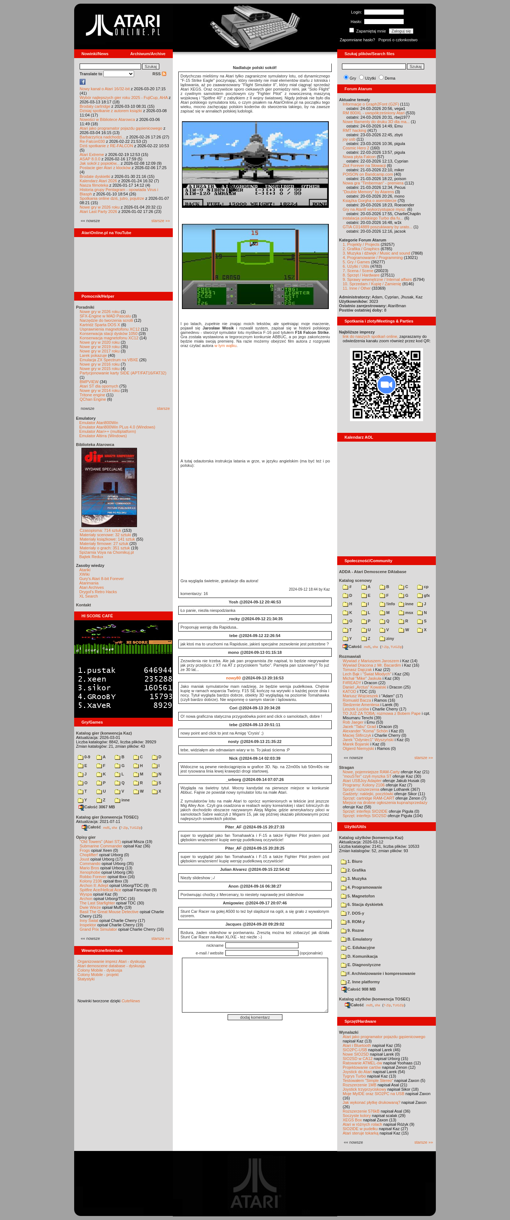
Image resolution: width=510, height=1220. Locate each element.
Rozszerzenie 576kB (361, 1111)
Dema (390, 78)
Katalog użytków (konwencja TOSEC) (374, 999)
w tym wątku (225, 345)
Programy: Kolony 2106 (364, 785)
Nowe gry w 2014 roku (99, 390)
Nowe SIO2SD (356, 1054)
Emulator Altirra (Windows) (103, 436)
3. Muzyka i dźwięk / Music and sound (376, 253)
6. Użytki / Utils (356, 266)
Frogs (85, 850)
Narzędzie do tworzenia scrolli (106, 320)
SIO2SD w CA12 (358, 1058)
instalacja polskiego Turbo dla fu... (373, 218)
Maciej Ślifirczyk (357, 735)
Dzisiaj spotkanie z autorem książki (111, 110)
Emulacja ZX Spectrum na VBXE (109, 360)
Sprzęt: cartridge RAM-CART (368, 798)
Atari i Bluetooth (357, 1045)
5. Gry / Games (356, 262)
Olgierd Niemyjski (358, 748)
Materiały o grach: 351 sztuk (105, 548)
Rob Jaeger (353, 722)
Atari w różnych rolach (362, 1124)
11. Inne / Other (356, 288)
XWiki (84, 574)
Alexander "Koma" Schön (365, 731)
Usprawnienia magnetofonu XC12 (110, 329)
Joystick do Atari (357, 1072)
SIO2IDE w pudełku (360, 1128)
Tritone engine (92, 395)
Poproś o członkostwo (398, 40)
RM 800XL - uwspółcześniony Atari (374, 113)
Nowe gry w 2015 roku (99, 368)
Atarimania (89, 583)
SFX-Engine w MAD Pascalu (105, 316)
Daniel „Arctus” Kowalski (364, 687)
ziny (387, 638)
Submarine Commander (101, 846)
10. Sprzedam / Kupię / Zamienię (372, 284)
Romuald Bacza (357, 700)
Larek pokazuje (93, 355)
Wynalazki (348, 1032)
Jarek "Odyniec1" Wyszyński (368, 739)
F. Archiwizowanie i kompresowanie (378, 973)
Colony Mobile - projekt (98, 974)
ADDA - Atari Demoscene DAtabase (372, 571)
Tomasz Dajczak (357, 669)
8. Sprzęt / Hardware (361, 275)
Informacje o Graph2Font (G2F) (371, 104)
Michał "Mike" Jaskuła (362, 678)
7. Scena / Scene (358, 270)
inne (122, 800)
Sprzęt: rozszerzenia (361, 789)
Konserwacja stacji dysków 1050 (108, 333)
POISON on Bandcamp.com (368, 174)
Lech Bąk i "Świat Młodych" (367, 674)
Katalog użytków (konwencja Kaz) (371, 837)
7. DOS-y (352, 913)
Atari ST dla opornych (99, 386)
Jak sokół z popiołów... (99, 163)
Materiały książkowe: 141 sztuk (107, 539)
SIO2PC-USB (355, 1050)
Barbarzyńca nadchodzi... (102, 137)
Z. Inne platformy (360, 982)
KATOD (349, 691)
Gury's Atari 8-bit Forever (101, 578)
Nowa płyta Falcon (359, 157)
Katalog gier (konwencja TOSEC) (107, 817)
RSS (159, 74)
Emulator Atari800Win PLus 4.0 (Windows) (117, 427)
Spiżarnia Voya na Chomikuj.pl (106, 552)
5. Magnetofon (358, 896)
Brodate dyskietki (95, 176)
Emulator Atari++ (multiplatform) (107, 431)
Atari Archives (91, 587)
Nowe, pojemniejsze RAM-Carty (371, 772)
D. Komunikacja (359, 956)
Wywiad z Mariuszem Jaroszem (371, 661)
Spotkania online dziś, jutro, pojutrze (112, 198)
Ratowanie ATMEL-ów (362, 1063)
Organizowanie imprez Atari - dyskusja (111, 961)
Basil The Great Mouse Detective (109, 912)
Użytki (370, 78)
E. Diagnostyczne (361, 964)
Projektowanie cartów (362, 1067)
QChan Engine (93, 399)
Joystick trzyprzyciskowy (364, 1089)
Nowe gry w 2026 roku (99, 207)
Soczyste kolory (357, 1115)
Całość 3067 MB (97, 807)
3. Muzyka (353, 878)
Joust (84, 859)
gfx (423, 595)
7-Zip (124, 827)
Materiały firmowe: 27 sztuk (104, 543)
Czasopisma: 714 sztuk (100, 530)
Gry (353, 78)
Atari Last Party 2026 (98, 211)
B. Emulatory (356, 939)
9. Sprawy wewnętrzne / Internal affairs (377, 279)
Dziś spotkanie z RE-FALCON (106, 146)
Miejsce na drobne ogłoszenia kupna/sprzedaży (385, 802)
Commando (90, 863)
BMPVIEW (89, 382)
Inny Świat (89, 920)
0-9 (84, 757)
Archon (86, 898)
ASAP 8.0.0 (90, 159)
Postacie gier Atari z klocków (105, 167)
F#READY (352, 682)
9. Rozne (352, 930)
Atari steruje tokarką (360, 1133)
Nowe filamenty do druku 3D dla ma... (376, 121)
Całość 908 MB (359, 989)
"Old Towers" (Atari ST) (100, 841)
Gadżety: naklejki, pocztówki (368, 794)
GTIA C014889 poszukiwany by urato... (377, 227)
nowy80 (233, 678)
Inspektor (88, 925)
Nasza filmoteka (94, 185)
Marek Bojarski (356, 744)
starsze (163, 408)
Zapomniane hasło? (357, 40)
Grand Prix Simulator (98, 929)
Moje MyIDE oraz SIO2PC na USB (373, 1093)
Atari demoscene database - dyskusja (110, 966)
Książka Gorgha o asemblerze (369, 200)
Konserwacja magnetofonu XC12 (109, 338)
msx (406, 612)
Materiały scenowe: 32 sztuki (105, 535)
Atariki (85, 570)
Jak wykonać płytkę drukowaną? (371, 1102)
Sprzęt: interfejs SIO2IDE (365, 811)
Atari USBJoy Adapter (362, 780)
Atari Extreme (92, 154)
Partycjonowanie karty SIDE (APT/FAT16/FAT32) (123, 373)
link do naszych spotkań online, (370, 336)
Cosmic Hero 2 (356, 148)
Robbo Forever (93, 876)
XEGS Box (352, 1120)
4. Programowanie (361, 887)
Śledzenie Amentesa (361, 704)
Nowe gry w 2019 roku (99, 346)
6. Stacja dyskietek (362, 904)
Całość (91, 827)
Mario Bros (89, 868)
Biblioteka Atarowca (95, 444)
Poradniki (85, 307)
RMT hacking (354, 130)
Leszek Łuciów (356, 709)
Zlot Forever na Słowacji (364, 165)
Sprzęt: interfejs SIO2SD (365, 815)
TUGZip (135, 827)
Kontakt (83, 605)
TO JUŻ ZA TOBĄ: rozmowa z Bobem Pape (381, 713)
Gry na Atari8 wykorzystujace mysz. (374, 209)
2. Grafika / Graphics (361, 249)
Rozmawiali (350, 656)
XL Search (88, 596)
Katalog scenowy (355, 580)
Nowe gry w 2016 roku (99, 364)
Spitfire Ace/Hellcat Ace (100, 890)
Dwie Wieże (90, 907)
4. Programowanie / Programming (373, 257)
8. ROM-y (353, 921)
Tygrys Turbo (354, 1076)
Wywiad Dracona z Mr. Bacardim (372, 665)
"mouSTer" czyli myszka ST (367, 776)
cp (423, 586)
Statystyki (86, 979)
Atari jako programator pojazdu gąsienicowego (121, 128)
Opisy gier (86, 837)
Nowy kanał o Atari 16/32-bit (105, 89)
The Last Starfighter (97, 903)
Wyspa (86, 894)
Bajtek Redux (91, 556)
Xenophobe (90, 872)
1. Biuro (351, 861)
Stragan (346, 767)
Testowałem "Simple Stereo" (368, 1080)
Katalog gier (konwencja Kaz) (104, 733)
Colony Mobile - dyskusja (99, 970)
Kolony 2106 (91, 881)
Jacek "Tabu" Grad (359, 726)
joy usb (349, 139)
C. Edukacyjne (358, 947)
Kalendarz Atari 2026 (98, 181)
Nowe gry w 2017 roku (99, 351)
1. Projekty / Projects (361, 244)
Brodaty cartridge (95, 106)
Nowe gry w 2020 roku (99, 342)
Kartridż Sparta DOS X (100, 325)
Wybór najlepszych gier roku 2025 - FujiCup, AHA (124, 97)
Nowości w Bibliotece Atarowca (107, 119)
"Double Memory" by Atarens (368, 192)
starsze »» (160, 220)
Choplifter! (89, 855)
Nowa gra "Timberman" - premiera (373, 183)
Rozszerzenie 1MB (359, 1085)
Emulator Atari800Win (98, 422)
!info (387, 604)
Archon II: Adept (94, 885)
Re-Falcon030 (92, 141)
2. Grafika (353, 870)
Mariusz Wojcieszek (360, 696)
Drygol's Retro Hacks (98, 592)
